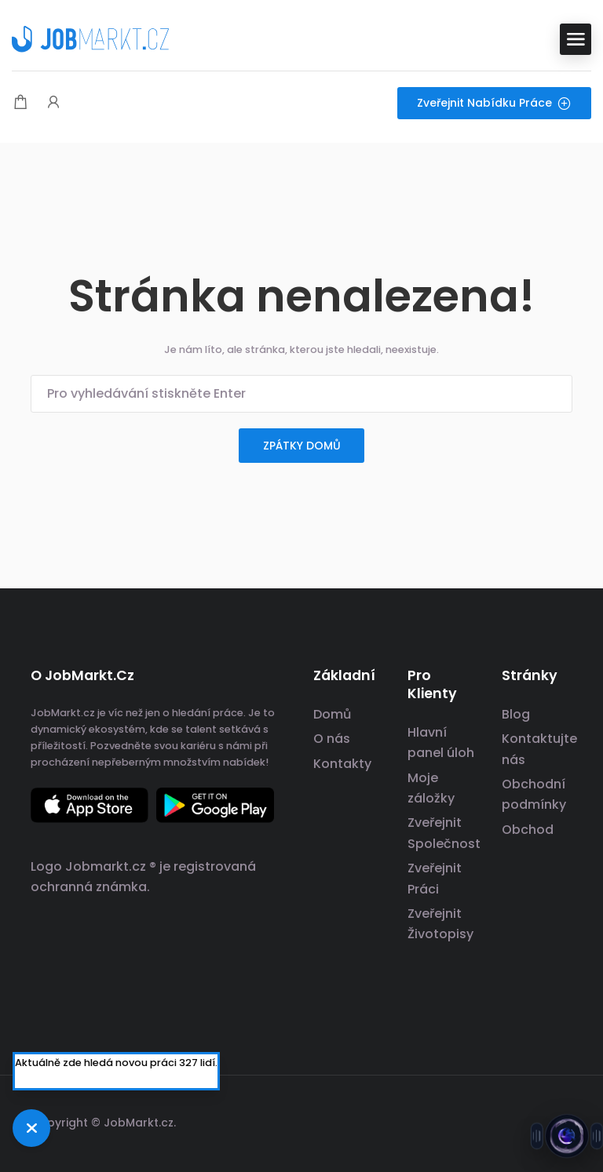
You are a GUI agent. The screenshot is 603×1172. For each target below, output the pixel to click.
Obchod (528, 830)
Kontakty (342, 764)
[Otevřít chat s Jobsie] (567, 1134)
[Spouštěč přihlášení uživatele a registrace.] (53, 103)
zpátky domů (302, 445)
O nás (331, 739)
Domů (332, 714)
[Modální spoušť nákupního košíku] (20, 103)
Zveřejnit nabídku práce (494, 103)
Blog (516, 714)
